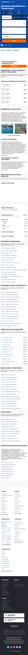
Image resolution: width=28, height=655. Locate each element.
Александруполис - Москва (6, 522)
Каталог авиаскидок (5, 585)
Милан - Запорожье (6, 538)
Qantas (3, 551)
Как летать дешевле (7, 462)
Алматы (17, 497)
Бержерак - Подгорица (4, 525)
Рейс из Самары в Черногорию (9, 396)
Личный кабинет (6, 601)
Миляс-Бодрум (18, 521)
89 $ (25, 93)
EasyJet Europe (5, 565)
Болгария (3, 512)
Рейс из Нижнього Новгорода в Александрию (13, 269)
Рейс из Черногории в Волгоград (10, 301)
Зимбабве (3, 508)
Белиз (2, 506)
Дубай (16, 499)
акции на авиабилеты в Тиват (9, 421)
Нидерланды (4, 501)
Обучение (4, 604)
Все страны (4, 514)
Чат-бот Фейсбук (18, 586)
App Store (4, 602)
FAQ (15, 582)
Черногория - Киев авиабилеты (9, 428)
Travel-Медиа (5, 592)
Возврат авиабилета (7, 473)
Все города (18, 513)
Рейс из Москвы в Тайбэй (8, 248)
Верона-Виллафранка (20, 528)
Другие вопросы (6, 477)
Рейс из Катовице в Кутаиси (9, 267)
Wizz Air (3, 553)
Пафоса (17, 534)
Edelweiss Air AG (5, 561)
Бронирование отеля (7, 475)
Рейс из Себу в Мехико (7, 386)
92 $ (25, 98)
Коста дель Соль (19, 540)
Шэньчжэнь (18, 496)
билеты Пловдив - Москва (8, 436)
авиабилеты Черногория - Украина (10, 431)
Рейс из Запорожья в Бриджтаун (10, 262)
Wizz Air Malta (4, 557)
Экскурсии (5, 590)
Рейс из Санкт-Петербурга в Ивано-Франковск (11, 277)
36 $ (25, 85)
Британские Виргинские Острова (6, 495)
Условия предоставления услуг (14, 637)
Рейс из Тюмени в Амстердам (9, 250)
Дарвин (17, 511)
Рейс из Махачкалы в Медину (9, 401)
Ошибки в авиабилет (7, 469)
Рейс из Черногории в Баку (8, 306)
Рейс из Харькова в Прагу (8, 255)
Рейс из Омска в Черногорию (9, 379)
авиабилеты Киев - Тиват (8, 426)
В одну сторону (17, 17)
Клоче (16, 530)
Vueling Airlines (5, 563)
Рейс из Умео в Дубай (7, 321)
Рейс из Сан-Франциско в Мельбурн (11, 408)
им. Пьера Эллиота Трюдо (19, 524)
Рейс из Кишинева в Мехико (9, 384)
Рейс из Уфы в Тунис (6, 253)
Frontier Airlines (5, 567)
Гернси (3, 499)
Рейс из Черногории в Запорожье (10, 297)
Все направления (6, 544)
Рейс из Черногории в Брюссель (10, 316)
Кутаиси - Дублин (5, 542)
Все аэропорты (19, 542)
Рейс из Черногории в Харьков (9, 294)
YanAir (3, 555)
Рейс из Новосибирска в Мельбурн (10, 398)
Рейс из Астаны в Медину (8, 406)
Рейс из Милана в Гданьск (8, 272)
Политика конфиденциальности (14, 639)
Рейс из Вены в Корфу (7, 265)
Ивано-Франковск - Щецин (6, 532)
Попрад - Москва (5, 534)
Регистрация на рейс (7, 471)
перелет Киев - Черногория (8, 424)
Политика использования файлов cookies (14, 640)
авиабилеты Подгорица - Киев (9, 438)
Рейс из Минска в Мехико (8, 382)
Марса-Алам (18, 509)
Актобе (16, 536)
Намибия (3, 497)
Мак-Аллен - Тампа (6, 529)
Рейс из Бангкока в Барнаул (8, 274)
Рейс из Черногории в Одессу (9, 292)
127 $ (25, 102)
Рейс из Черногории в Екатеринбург (11, 323)
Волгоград (17, 494)
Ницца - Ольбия (5, 540)
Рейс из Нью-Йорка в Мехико (9, 377)
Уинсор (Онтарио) (19, 505)
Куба (2, 510)
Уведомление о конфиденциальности (14, 642)
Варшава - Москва (6, 527)
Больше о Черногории (14, 135)
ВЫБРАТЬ (14, 66)
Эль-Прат (17, 532)
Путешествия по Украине (6, 607)
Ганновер (17, 526)
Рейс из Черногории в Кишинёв (10, 304)
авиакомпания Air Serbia (8, 419)
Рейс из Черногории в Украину (9, 311)
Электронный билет (6, 466)
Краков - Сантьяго (5, 536)
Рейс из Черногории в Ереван (9, 318)
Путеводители (5, 594)
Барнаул (17, 503)
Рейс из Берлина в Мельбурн (9, 389)
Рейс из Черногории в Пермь (9, 299)
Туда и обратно (7, 17)
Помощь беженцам (7, 609)
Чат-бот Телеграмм (19, 584)
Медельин (17, 507)
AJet (2, 569)
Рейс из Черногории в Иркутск (9, 325)
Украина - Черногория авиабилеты (10, 440)
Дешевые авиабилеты (6, 50)
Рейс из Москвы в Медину (8, 374)
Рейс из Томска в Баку (7, 260)
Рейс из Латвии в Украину (8, 281)
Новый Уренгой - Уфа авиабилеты (10, 433)
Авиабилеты (5, 582)
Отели (3, 589)
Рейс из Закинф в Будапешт (8, 279)
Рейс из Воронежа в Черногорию (10, 391)
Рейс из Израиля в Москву (8, 257)
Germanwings (4, 559)
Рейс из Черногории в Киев (8, 309)
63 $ (25, 89)
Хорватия (3, 504)
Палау (3, 502)
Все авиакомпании (6, 571)
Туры (3, 587)
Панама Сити (18, 501)
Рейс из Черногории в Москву (9, 313)
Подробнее (4, 155)
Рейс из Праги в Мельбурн (8, 394)
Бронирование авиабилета (9, 464)
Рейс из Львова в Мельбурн (8, 403)
